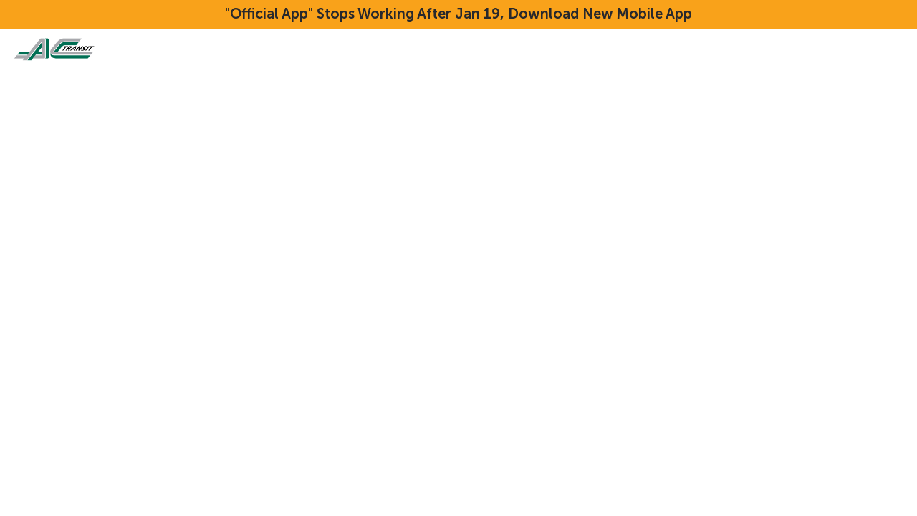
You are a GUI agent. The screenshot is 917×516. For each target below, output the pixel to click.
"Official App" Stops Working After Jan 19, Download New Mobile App (458, 13)
